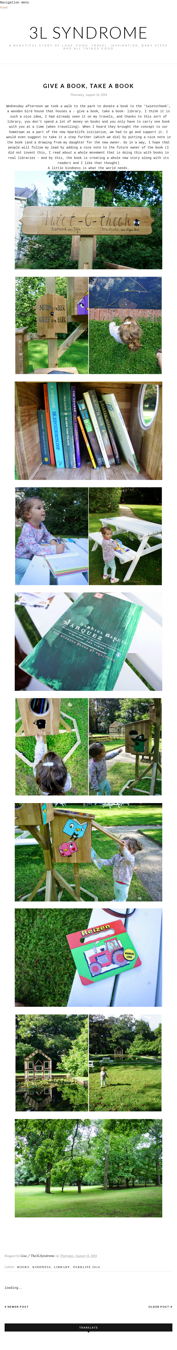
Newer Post (18, 1306)
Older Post (158, 1306)
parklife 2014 (86, 1267)
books (23, 1267)
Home (4, 7)
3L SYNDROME (88, 32)
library (62, 1267)
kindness (41, 1267)
